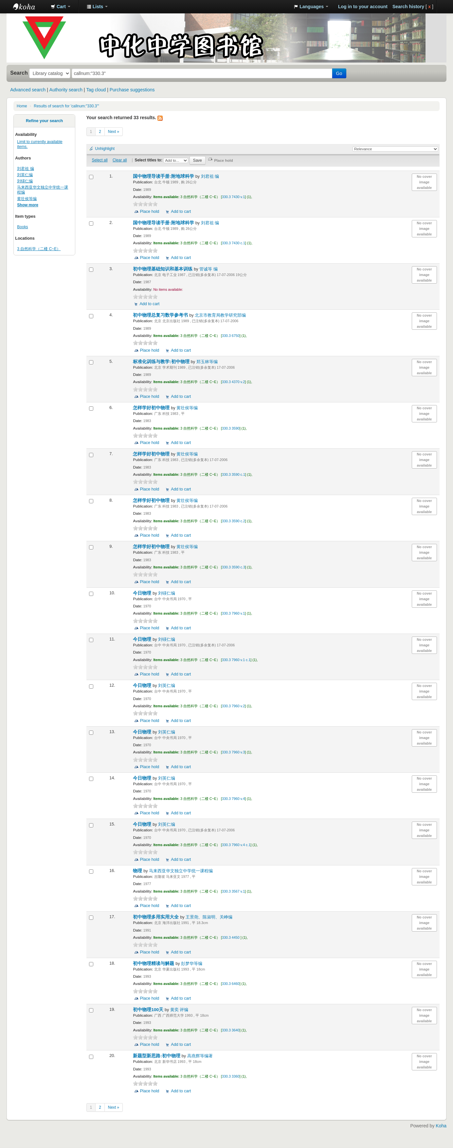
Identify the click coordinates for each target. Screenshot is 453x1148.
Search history (408, 6)
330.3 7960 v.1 (233, 613)
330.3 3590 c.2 (233, 521)
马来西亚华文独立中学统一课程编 (181, 871)
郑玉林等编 (207, 362)
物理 (138, 870)
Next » (113, 131)
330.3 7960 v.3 (233, 752)
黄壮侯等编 (27, 198)
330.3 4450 (231, 937)
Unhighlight (105, 148)
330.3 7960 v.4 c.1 (236, 845)
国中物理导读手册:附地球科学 (164, 176)
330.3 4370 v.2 (233, 382)
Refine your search (44, 121)
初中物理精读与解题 (154, 963)
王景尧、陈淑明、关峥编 (209, 917)
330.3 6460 (231, 984)
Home (22, 106)
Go (339, 73)
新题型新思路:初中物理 (157, 1055)
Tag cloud (96, 89)
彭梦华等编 (191, 963)
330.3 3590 (231, 428)
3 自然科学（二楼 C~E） (39, 249)
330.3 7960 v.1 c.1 (236, 660)
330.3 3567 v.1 (233, 891)
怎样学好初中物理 (152, 407)
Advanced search (27, 89)
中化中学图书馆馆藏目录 (29, 6)
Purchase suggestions (132, 89)
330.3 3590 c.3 (233, 567)
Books (22, 227)
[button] (60, 6)
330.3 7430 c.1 (233, 243)
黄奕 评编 (179, 1010)
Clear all (120, 160)
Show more (27, 205)
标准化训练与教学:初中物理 (161, 361)
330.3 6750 (231, 336)
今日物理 (143, 593)
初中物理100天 (148, 1009)
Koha (441, 1125)
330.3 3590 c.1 (233, 474)
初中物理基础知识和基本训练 (163, 269)
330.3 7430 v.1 (233, 197)
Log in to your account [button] (363, 6)
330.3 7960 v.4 (233, 799)
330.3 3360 (231, 1076)
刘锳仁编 (25, 181)
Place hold (149, 211)
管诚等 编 (208, 269)
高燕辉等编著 (200, 1056)
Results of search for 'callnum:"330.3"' (66, 106)
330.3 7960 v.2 (233, 706)
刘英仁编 (25, 175)
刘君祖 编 (25, 168)
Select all (99, 160)
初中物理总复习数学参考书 (161, 315)
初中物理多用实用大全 (156, 917)
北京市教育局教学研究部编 (220, 315)
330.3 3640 (231, 1030)
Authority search (65, 89)
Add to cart (181, 211)
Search (19, 73)
